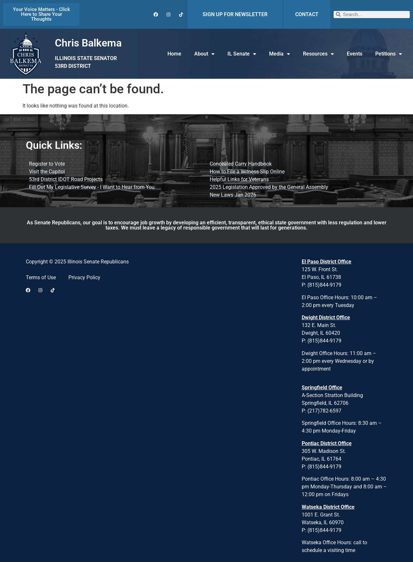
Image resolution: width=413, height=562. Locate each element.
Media (279, 54)
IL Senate (241, 54)
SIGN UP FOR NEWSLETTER (235, 14)
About (204, 54)
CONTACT (306, 14)
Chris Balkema (88, 43)
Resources (318, 54)
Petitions (388, 54)
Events (354, 54)
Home (174, 54)
